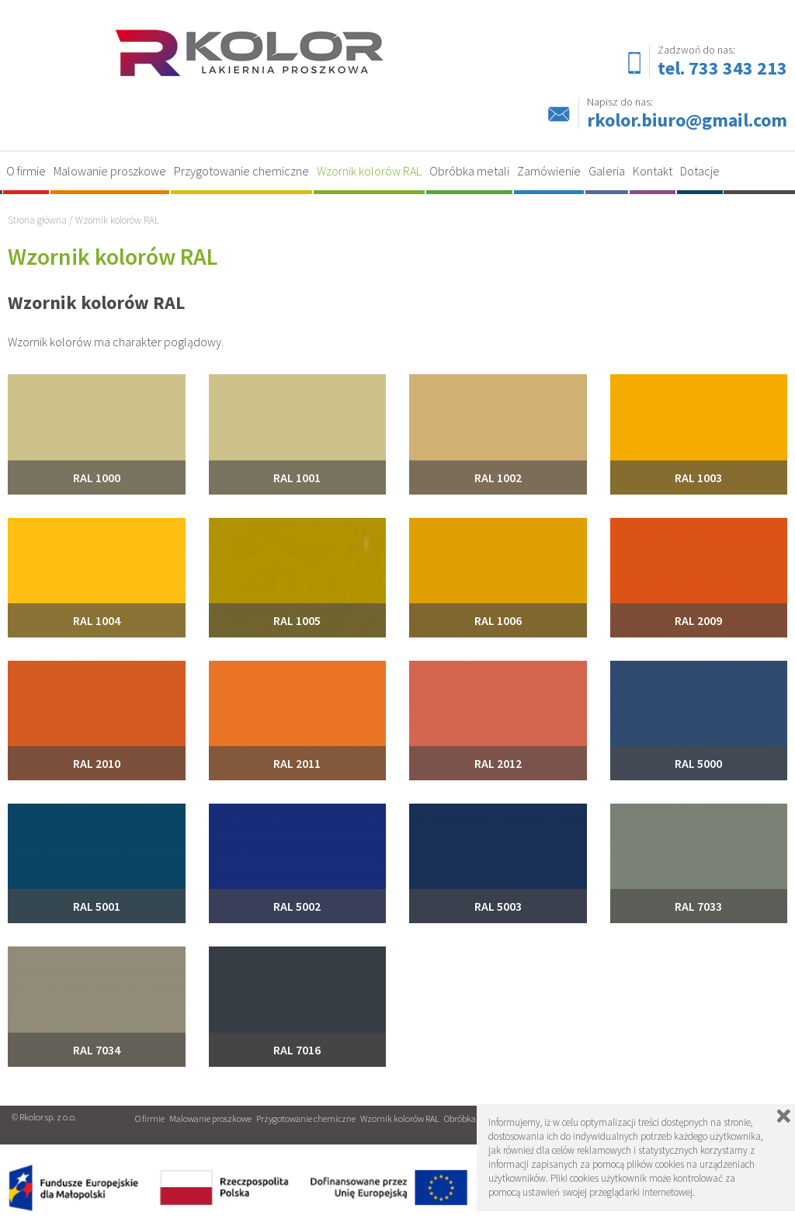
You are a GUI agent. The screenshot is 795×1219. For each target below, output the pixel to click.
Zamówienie (549, 171)
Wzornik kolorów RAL (369, 171)
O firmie (26, 171)
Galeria (606, 171)
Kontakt (652, 171)
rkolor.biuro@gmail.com (687, 120)
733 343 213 (738, 68)
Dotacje (700, 171)
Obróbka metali (469, 171)
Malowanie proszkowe (110, 171)
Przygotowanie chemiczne (241, 171)
